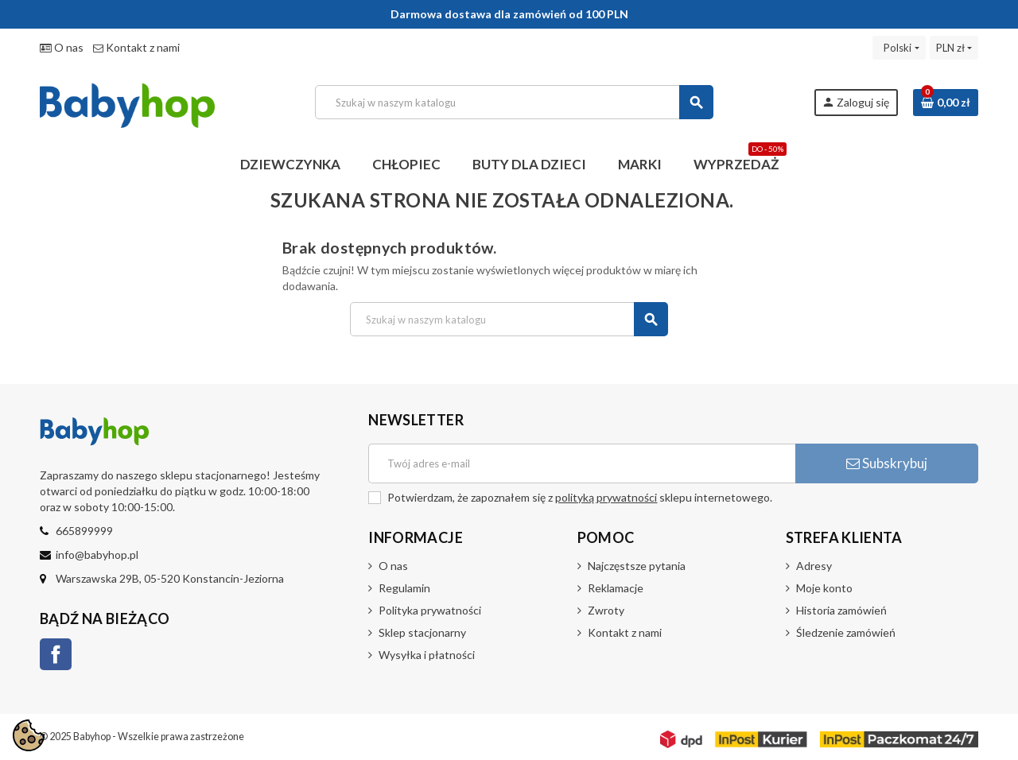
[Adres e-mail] (581, 463)
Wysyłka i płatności (427, 654)
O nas (62, 47)
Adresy (814, 565)
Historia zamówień (841, 610)
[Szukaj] (514, 102)
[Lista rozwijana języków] (898, 48)
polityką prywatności (606, 497)
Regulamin (404, 588)
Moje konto (824, 588)
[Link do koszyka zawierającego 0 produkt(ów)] (945, 102)
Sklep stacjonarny (422, 632)
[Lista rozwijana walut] (954, 48)
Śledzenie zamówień (846, 632)
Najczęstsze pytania (637, 565)
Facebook (56, 654)
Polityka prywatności (430, 610)
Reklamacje (615, 588)
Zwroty (606, 610)
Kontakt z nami (136, 47)
